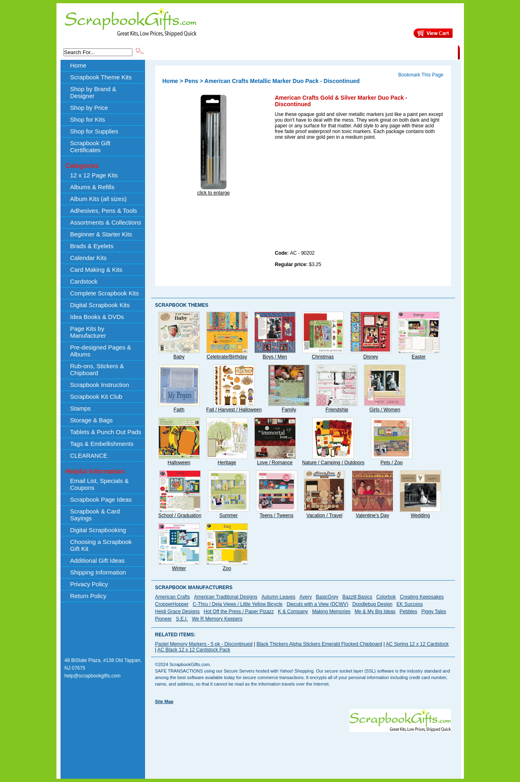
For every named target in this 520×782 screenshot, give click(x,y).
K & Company (293, 611)
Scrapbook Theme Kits (175, 52)
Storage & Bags (91, 420)
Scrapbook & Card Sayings (95, 515)
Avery (305, 597)
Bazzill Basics (357, 597)
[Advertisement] (336, 196)
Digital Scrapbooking (98, 529)
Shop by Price (295, 52)
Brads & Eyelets (92, 245)
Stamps (80, 408)
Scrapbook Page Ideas (101, 499)
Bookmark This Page (420, 75)
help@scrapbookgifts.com (93, 676)
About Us (329, 52)
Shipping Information (372, 52)
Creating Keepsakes (422, 597)
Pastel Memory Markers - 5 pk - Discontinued (204, 644)
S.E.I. (182, 619)
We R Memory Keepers (217, 619)
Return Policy (88, 595)
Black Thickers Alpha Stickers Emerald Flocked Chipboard (319, 644)
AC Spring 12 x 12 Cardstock (417, 644)
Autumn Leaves (278, 597)
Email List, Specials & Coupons (99, 484)
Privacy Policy (89, 584)
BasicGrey (327, 597)
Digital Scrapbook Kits (100, 304)
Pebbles (408, 611)
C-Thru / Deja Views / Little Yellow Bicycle (237, 604)
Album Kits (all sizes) (98, 198)
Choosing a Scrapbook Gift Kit (101, 545)
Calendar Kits (88, 257)
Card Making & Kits (96, 269)
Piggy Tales (433, 611)
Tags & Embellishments (102, 443)
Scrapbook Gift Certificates (90, 146)
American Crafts (172, 597)
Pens (191, 81)
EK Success (409, 604)
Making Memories (331, 611)
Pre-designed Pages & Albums (100, 351)
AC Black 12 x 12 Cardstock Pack (193, 650)
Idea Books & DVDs (97, 316)
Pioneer (163, 619)
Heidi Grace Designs (177, 611)
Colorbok (386, 597)
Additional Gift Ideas (97, 560)
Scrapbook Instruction (99, 384)
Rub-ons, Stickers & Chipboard (97, 369)
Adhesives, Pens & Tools (103, 210)
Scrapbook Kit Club (96, 396)
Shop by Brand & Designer (240, 52)
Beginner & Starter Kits (101, 234)
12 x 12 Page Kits (94, 175)
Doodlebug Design (372, 604)
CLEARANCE (420, 52)
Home (78, 65)
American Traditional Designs (226, 597)
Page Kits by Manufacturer (88, 332)
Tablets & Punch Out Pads (105, 431)
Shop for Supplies (94, 131)
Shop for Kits (87, 119)
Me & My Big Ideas (375, 611)
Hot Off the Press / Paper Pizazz (239, 611)
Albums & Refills (92, 186)
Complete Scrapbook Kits (104, 293)
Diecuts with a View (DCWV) (317, 604)
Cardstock (84, 281)
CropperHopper (172, 604)
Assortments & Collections (105, 222)
